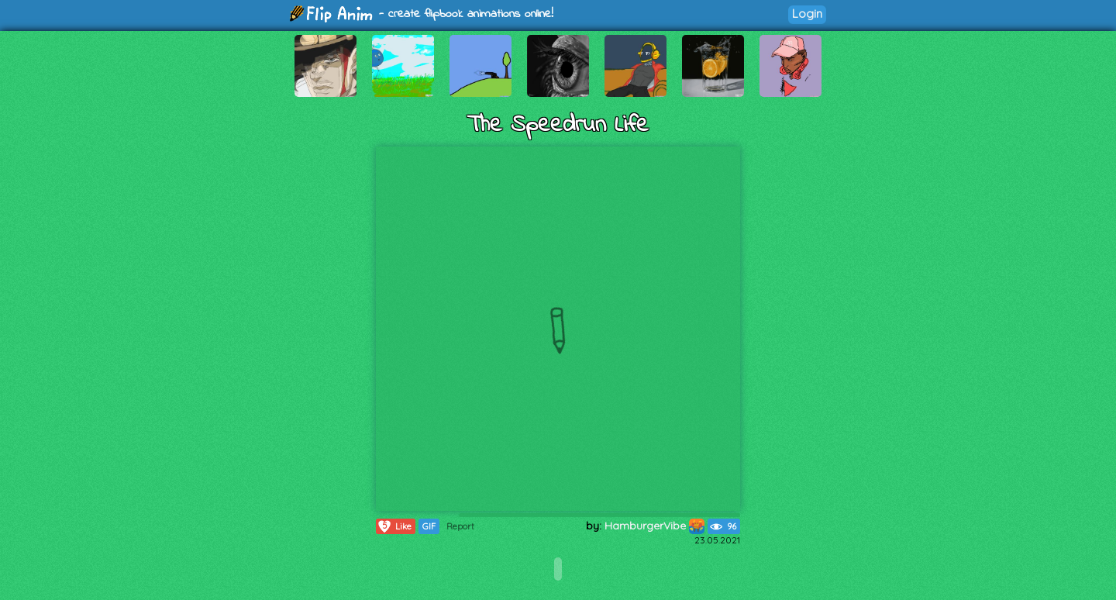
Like (394, 526)
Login (807, 13)
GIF (429, 526)
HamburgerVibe (654, 526)
